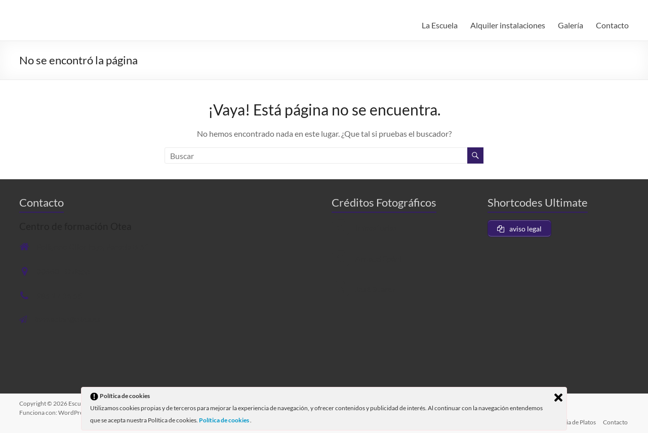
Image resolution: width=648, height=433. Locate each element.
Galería (570, 25)
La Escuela (440, 25)
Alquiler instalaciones (507, 25)
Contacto (612, 25)
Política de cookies (224, 420)
